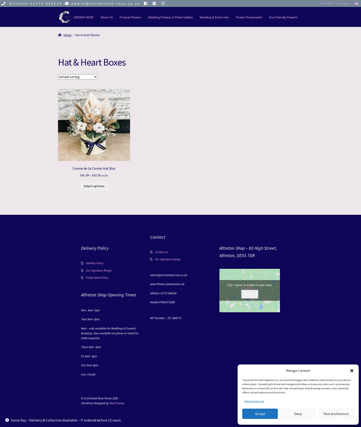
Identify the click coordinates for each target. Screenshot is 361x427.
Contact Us (161, 252)
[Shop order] (77, 76)
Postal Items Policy (97, 278)
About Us (107, 17)
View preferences (336, 414)
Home (68, 35)
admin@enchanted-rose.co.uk (101, 3)
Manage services (254, 401)
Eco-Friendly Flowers (283, 17)
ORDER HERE (84, 17)
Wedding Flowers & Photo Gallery (170, 17)
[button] (351, 370)
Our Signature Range (98, 270)
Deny (298, 414)
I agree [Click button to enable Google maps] (250, 294)
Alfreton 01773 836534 (31, 3)
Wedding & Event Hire (214, 17)
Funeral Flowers (130, 17)
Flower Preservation (249, 17)
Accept (260, 414)
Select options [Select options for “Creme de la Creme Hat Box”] (94, 186)
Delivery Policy (95, 263)
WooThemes (117, 403)
